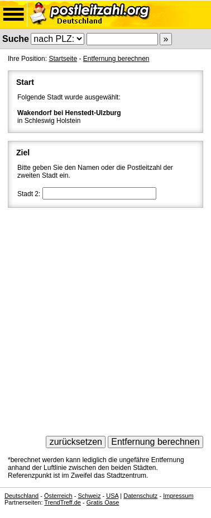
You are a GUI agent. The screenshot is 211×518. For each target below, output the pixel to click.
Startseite (63, 59)
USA (112, 495)
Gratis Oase (103, 502)
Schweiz (89, 495)
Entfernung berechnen (116, 59)
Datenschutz (140, 495)
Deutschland (21, 495)
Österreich (58, 495)
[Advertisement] (105, 318)
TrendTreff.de (62, 502)
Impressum (178, 495)
